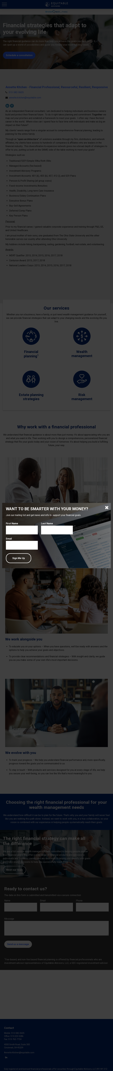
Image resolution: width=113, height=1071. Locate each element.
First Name (12, 523)
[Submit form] (18, 558)
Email (9, 538)
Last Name (47, 523)
